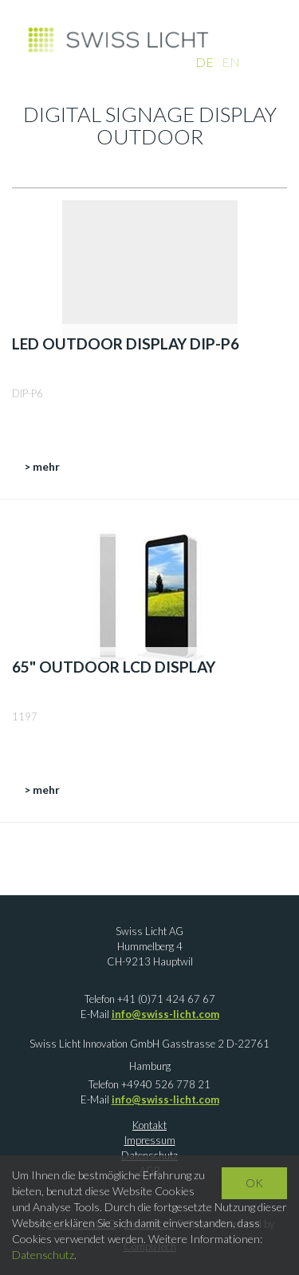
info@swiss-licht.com (165, 1014)
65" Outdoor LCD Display (113, 666)
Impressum (149, 1140)
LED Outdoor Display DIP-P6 (125, 343)
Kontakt (149, 1125)
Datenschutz (43, 1254)
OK (254, 1183)
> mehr (42, 466)
